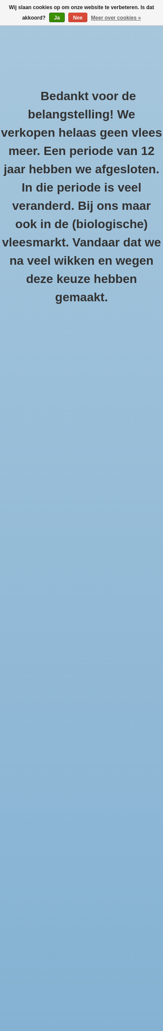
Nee (78, 18)
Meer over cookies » (116, 18)
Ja (57, 18)
